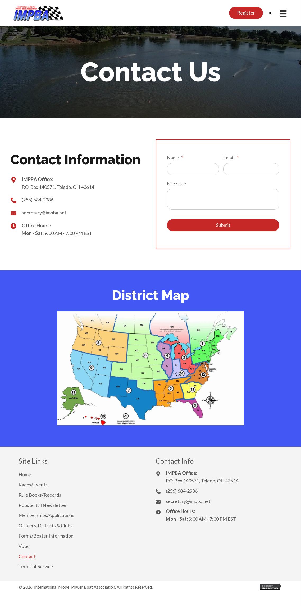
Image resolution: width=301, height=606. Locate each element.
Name (175, 158)
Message (176, 183)
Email (231, 158)
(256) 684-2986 (37, 200)
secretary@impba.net (44, 212)
